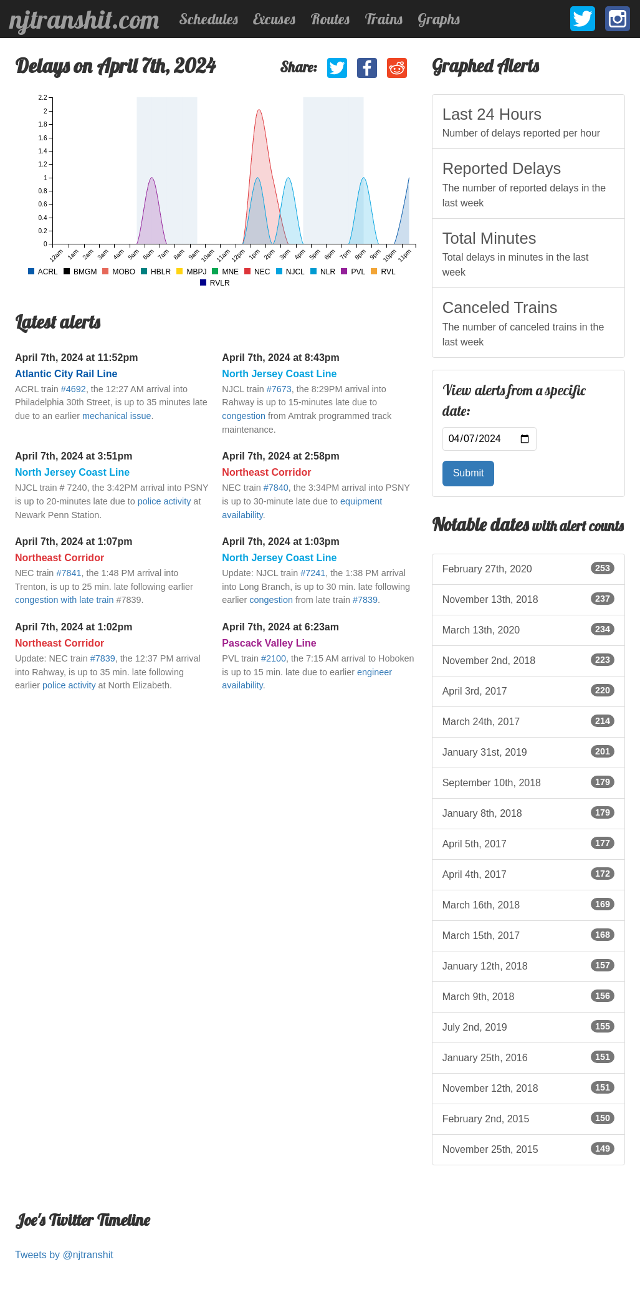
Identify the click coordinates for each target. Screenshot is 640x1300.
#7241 (312, 573)
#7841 (68, 573)
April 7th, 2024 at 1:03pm (281, 541)
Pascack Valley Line (269, 643)
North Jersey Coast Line (279, 373)
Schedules (208, 18)
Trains (384, 18)
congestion (243, 416)
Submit (468, 473)
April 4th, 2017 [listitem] (528, 873)
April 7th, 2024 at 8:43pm (281, 357)
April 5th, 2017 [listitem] (528, 843)
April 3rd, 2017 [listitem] (528, 690)
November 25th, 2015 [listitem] (528, 1148)
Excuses (274, 18)
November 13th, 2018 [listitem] (528, 598)
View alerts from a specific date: (514, 401)
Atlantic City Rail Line (66, 373)
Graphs (439, 18)
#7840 (276, 488)
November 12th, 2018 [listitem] (528, 1087)
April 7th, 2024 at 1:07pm (74, 541)
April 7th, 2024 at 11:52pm (76, 357)
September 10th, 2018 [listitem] (528, 782)
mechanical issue (116, 416)
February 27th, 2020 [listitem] (528, 568)
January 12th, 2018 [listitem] (528, 965)
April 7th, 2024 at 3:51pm (74, 456)
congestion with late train (64, 600)
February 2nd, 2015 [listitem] (528, 1118)
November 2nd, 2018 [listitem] (528, 659)
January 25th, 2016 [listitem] (528, 1057)
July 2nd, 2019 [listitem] (528, 1026)
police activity (164, 501)
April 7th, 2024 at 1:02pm (74, 627)
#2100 (273, 658)
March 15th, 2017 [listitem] (528, 934)
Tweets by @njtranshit (64, 1254)
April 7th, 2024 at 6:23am (280, 627)
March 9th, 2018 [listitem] (528, 995)
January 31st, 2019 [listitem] (528, 751)
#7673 (279, 389)
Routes (330, 18)
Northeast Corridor (266, 472)
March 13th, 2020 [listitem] (528, 629)
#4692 (73, 389)
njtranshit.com (84, 19)
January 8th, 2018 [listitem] (528, 812)
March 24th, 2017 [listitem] (528, 721)
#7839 (365, 600)
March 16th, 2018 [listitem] (528, 904)
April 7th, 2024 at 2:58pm (281, 456)
